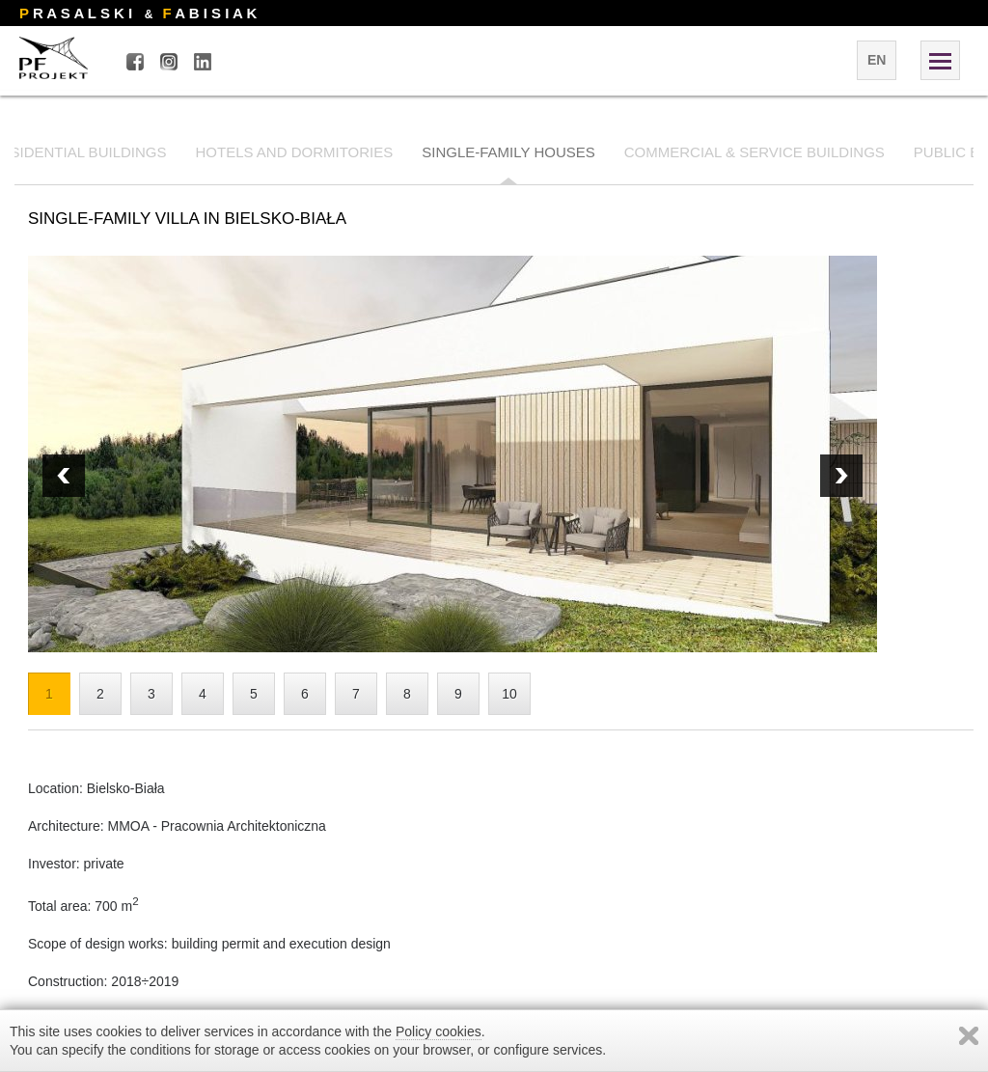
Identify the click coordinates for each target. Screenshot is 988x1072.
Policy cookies (438, 1031)
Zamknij (968, 1036)
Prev (841, 475)
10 (509, 693)
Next (63, 475)
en (876, 60)
